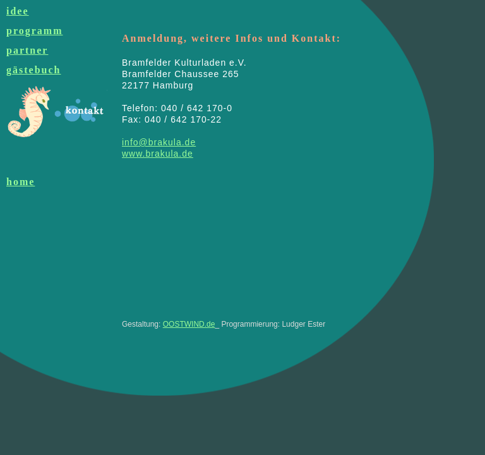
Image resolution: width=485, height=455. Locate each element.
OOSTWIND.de (189, 324)
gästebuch (33, 69)
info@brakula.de (159, 142)
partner (27, 50)
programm (34, 30)
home (20, 181)
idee (17, 11)
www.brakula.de (157, 154)
